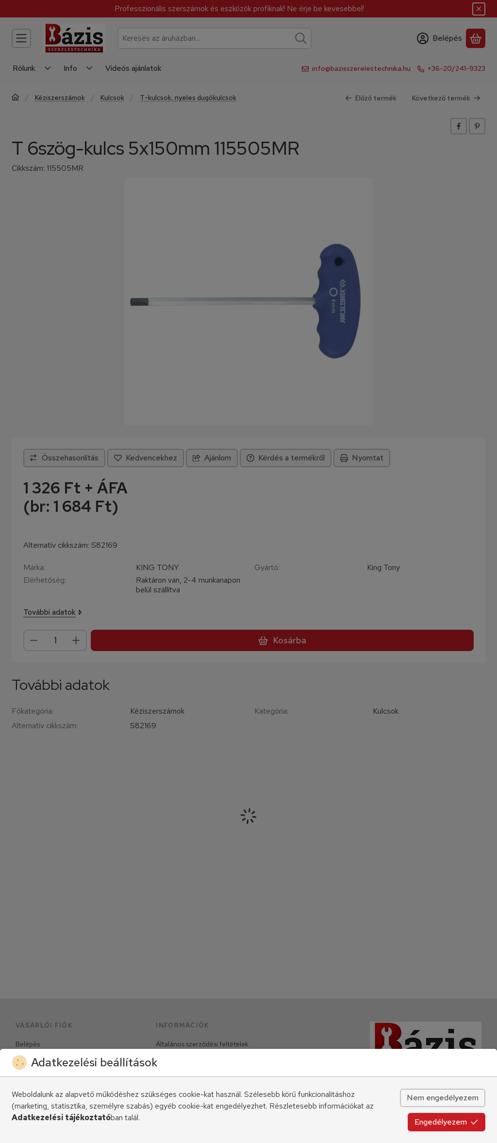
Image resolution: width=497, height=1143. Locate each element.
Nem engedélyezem (443, 1098)
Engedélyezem (446, 1122)
